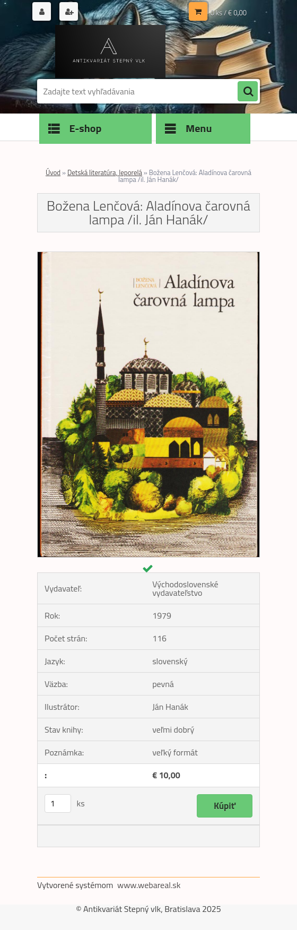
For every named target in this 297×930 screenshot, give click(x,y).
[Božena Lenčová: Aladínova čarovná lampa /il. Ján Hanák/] (148, 256)
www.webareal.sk (149, 885)
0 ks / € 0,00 (229, 12)
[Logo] (110, 51)
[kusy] (58, 803)
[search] (247, 92)
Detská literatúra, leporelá (104, 172)
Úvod (53, 172)
